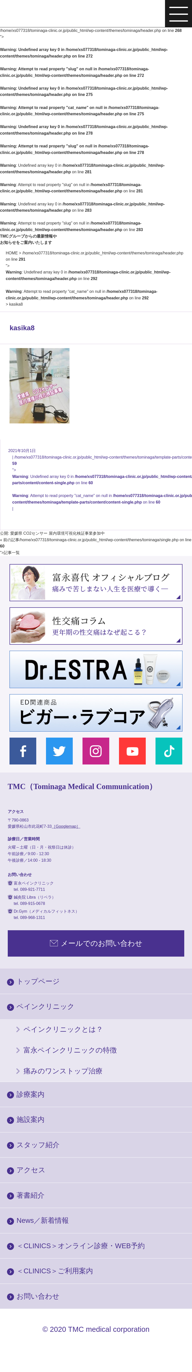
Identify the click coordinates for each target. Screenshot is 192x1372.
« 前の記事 (9, 540)
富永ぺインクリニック (42, 14)
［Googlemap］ (66, 826)
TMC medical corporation (109, 1329)
